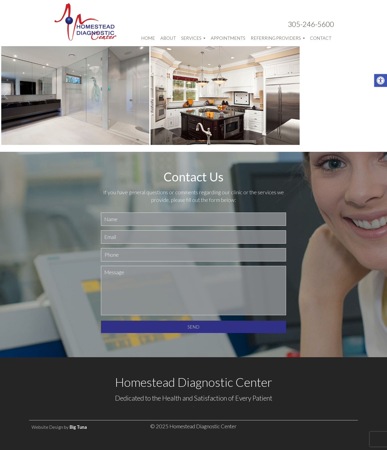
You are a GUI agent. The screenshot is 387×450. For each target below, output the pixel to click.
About (168, 38)
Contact (320, 38)
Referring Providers (278, 38)
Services (193, 38)
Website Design (47, 427)
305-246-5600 (311, 24)
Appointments (228, 38)
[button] (380, 80)
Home (148, 38)
